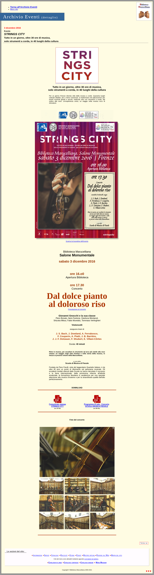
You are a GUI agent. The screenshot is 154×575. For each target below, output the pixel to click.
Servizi (46, 555)
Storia (71, 555)
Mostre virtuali (89, 555)
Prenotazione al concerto (77, 309)
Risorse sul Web (102, 555)
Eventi (78, 555)
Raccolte (64, 555)
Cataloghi (54, 555)
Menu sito (14, 9)
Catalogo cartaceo (71, 562)
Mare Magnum (101, 562)
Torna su (143, 543)
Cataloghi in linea (55, 562)
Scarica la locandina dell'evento (77, 241)
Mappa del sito (116, 555)
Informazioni (37, 555)
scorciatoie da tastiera (91, 559)
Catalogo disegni (86, 562)
